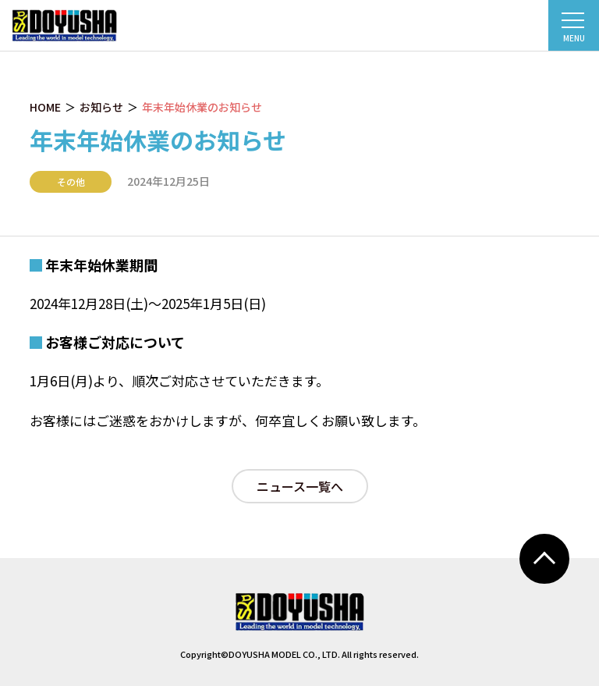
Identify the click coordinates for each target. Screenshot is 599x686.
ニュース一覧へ (300, 486)
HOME (45, 107)
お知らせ (101, 107)
